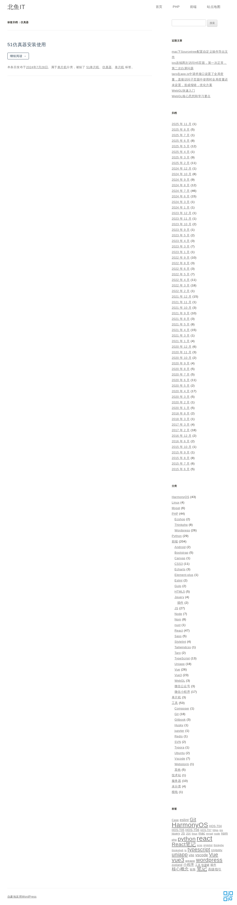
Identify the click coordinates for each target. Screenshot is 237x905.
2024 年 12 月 (181, 168)
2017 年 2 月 (181, 430)
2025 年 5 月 (181, 146)
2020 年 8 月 (181, 369)
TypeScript (182, 658)
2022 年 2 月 (181, 291)
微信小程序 (182, 691)
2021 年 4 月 (181, 330)
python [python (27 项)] (187, 839)
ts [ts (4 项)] (185, 850)
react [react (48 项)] (204, 838)
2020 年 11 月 (181, 352)
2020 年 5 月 (181, 385)
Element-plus (184, 575)
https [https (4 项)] (215, 830)
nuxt (178, 625)
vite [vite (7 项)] (191, 855)
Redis (179, 736)
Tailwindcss (183, 647)
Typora (179, 747)
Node (178, 614)
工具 (175, 703)
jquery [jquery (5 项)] (176, 833)
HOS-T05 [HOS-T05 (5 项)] (178, 830)
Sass (178, 636)
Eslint (179, 580)
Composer (182, 708)
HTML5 (180, 591)
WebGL (180, 680)
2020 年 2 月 (181, 402)
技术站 (176, 775)
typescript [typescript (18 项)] (199, 849)
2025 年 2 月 (181, 163)
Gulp (178, 586)
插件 (180, 602)
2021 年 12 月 (181, 296)
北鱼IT (16, 6)
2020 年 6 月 (181, 380)
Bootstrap (181, 552)
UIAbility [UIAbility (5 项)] (216, 850)
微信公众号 (182, 686)
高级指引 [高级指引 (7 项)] (214, 869)
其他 (178, 769)
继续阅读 (18, 56)
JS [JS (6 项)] (183, 833)
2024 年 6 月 (181, 196)
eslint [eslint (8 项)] (184, 820)
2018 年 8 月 (181, 413)
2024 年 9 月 (181, 179)
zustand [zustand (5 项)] (177, 864)
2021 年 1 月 (181, 341)
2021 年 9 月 (181, 313)
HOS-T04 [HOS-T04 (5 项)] (215, 826)
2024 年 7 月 (181, 191)
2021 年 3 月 (181, 335)
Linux (175, 502)
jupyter (179, 730)
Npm (178, 619)
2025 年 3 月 (181, 157)
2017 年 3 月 (181, 424)
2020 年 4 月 (181, 391)
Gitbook (180, 719)
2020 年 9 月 (181, 363)
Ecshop (180, 519)
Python (177, 536)
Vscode (180, 758)
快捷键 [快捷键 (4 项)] (205, 864)
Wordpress (182, 530)
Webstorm (182, 764)
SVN (178, 742)
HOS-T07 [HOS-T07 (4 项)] (206, 830)
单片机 (62, 67)
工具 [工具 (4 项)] (197, 864)
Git (177, 714)
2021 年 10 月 (181, 307)
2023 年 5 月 (181, 235)
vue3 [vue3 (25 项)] (178, 860)
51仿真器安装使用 (26, 44)
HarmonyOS (180, 497)
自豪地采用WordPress (22, 896)
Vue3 (178, 675)
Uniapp (180, 664)
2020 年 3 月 (181, 396)
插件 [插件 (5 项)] (213, 864)
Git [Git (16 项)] (193, 819)
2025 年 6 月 (181, 140)
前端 (193, 7)
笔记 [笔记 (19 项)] (202, 869)
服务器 (176, 781)
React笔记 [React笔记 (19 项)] (184, 844)
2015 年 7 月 (181, 463)
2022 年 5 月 (181, 274)
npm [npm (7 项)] (224, 833)
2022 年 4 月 (181, 280)
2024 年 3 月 (181, 202)
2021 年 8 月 (181, 319)
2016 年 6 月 (181, 441)
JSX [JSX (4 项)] (188, 833)
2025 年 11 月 (181, 124)
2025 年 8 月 (181, 129)
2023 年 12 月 (181, 213)
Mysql (176, 508)
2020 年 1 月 (181, 408)
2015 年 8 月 (181, 458)
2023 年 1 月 (181, 252)
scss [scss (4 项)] (199, 845)
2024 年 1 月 (181, 207)
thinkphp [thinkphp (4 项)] (219, 845)
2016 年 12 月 (181, 435)
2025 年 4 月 (181, 152)
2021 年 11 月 (181, 302)
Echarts (180, 569)
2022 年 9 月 (181, 257)
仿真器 (107, 67)
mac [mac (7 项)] (201, 833)
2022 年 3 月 (181, 285)
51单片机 (92, 67)
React (179, 630)
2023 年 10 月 (181, 224)
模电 (175, 792)
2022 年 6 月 (181, 268)
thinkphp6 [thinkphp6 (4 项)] (178, 850)
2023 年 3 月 (181, 246)
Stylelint (180, 641)
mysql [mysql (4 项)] (209, 833)
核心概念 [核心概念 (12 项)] (180, 868)
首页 (159, 7)
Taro (178, 653)
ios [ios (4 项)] (221, 830)
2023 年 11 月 (181, 218)
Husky (179, 725)
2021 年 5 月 (181, 324)
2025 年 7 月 (181, 135)
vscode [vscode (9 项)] (201, 855)
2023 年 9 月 (181, 229)
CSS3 (179, 563)
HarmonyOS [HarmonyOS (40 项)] (190, 824)
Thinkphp (181, 524)
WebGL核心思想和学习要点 (191, 96)
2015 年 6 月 (181, 469)
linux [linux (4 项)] (194, 833)
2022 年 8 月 (181, 263)
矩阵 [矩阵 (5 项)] (193, 869)
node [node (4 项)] (217, 833)
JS (176, 608)
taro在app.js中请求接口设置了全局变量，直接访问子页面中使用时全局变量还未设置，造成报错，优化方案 (200, 79)
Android (180, 547)
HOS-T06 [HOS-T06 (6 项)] (192, 830)
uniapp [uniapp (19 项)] (180, 854)
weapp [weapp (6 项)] (190, 861)
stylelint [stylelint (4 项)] (208, 845)
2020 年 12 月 (181, 346)
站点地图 (213, 7)
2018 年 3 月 (181, 419)
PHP (176, 7)
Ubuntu (180, 753)
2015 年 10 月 (181, 447)
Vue (177, 669)
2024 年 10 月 (181, 174)
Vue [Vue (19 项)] (213, 854)
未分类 (176, 786)
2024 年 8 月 (181, 185)
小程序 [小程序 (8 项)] (188, 864)
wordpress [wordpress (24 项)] (209, 860)
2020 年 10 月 (181, 357)
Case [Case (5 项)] (175, 820)
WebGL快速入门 (183, 90)
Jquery (179, 597)
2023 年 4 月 (181, 241)
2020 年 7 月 (181, 374)
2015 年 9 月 (181, 452)
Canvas (180, 558)
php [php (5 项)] (174, 839)
